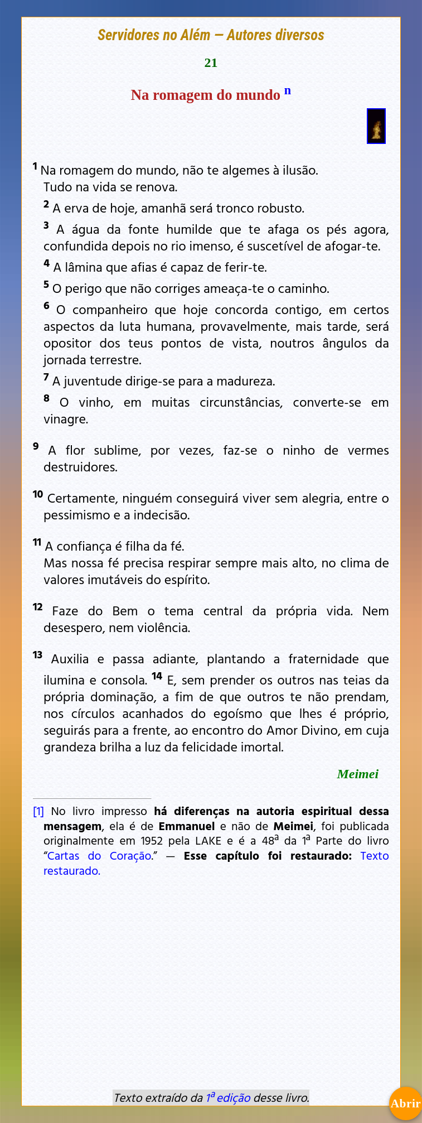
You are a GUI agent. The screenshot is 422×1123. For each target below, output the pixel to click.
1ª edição (227, 1097)
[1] (38, 811)
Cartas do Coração (99, 855)
